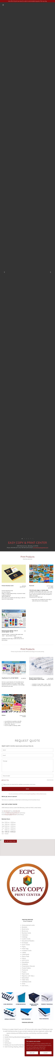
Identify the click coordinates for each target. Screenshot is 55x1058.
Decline (32, 1052)
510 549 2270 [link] (16, 811)
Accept (46, 1052)
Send (27, 789)
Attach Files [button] (6, 780)
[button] (3, 4)
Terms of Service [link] (40, 793)
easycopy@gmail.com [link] (11, 814)
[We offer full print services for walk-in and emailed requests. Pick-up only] (27, 1)
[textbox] (27, 750)
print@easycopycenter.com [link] (12, 812)
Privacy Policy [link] (32, 793)
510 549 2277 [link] (7, 811)
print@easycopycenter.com (40, 547)
